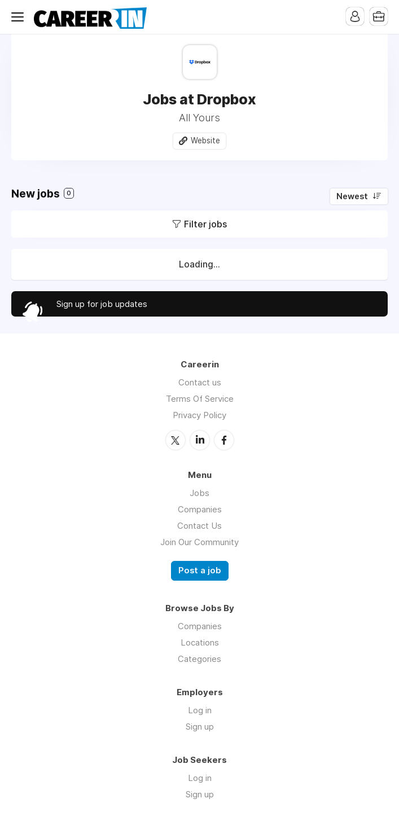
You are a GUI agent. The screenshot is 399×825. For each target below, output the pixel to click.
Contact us (199, 382)
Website (205, 140)
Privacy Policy (199, 415)
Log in (200, 710)
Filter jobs (205, 224)
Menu (19, 16)
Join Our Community (199, 542)
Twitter (175, 440)
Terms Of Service (200, 398)
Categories (199, 658)
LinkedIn (199, 440)
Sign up (200, 726)
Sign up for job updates (101, 304)
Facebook (224, 440)
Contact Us (199, 525)
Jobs (199, 493)
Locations (200, 642)
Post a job (199, 570)
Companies (200, 509)
